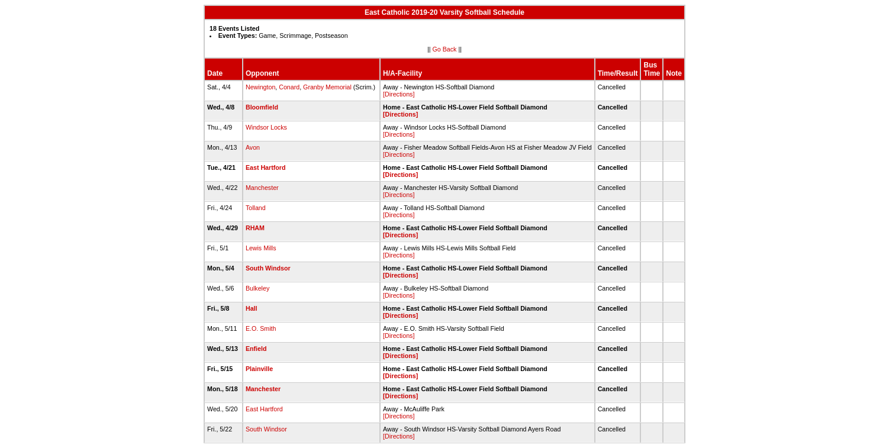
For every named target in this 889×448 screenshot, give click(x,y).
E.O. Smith (261, 328)
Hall (251, 308)
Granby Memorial (327, 87)
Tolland (256, 207)
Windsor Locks (266, 127)
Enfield (256, 348)
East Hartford (266, 167)
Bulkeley (257, 288)
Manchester (262, 187)
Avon (253, 147)
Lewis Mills (261, 248)
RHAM (255, 227)
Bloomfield (262, 107)
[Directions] (398, 94)
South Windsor (268, 268)
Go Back (445, 49)
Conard (289, 87)
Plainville (259, 368)
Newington (260, 87)
